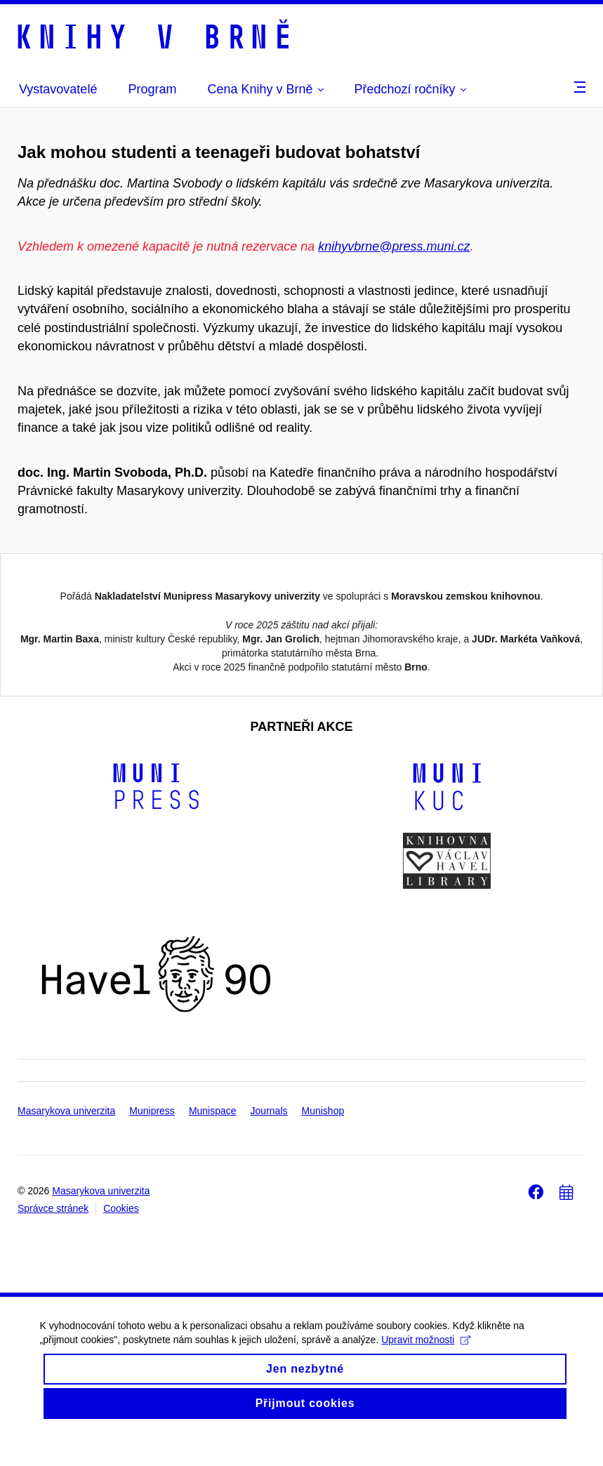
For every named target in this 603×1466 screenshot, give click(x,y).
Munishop (323, 1140)
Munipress (152, 1140)
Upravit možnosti (428, 1381)
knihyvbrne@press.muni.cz (394, 246)
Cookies (121, 1237)
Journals (269, 1140)
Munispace (213, 1140)
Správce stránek (53, 1237)
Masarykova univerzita (66, 1140)
